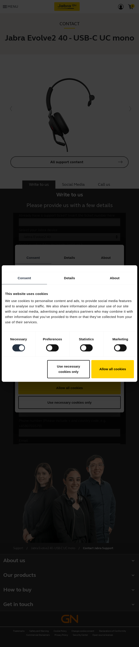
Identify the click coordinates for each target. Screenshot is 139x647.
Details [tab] (69, 278)
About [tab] (115, 278)
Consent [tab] (24, 278)
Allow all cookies (112, 369)
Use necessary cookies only (68, 369)
